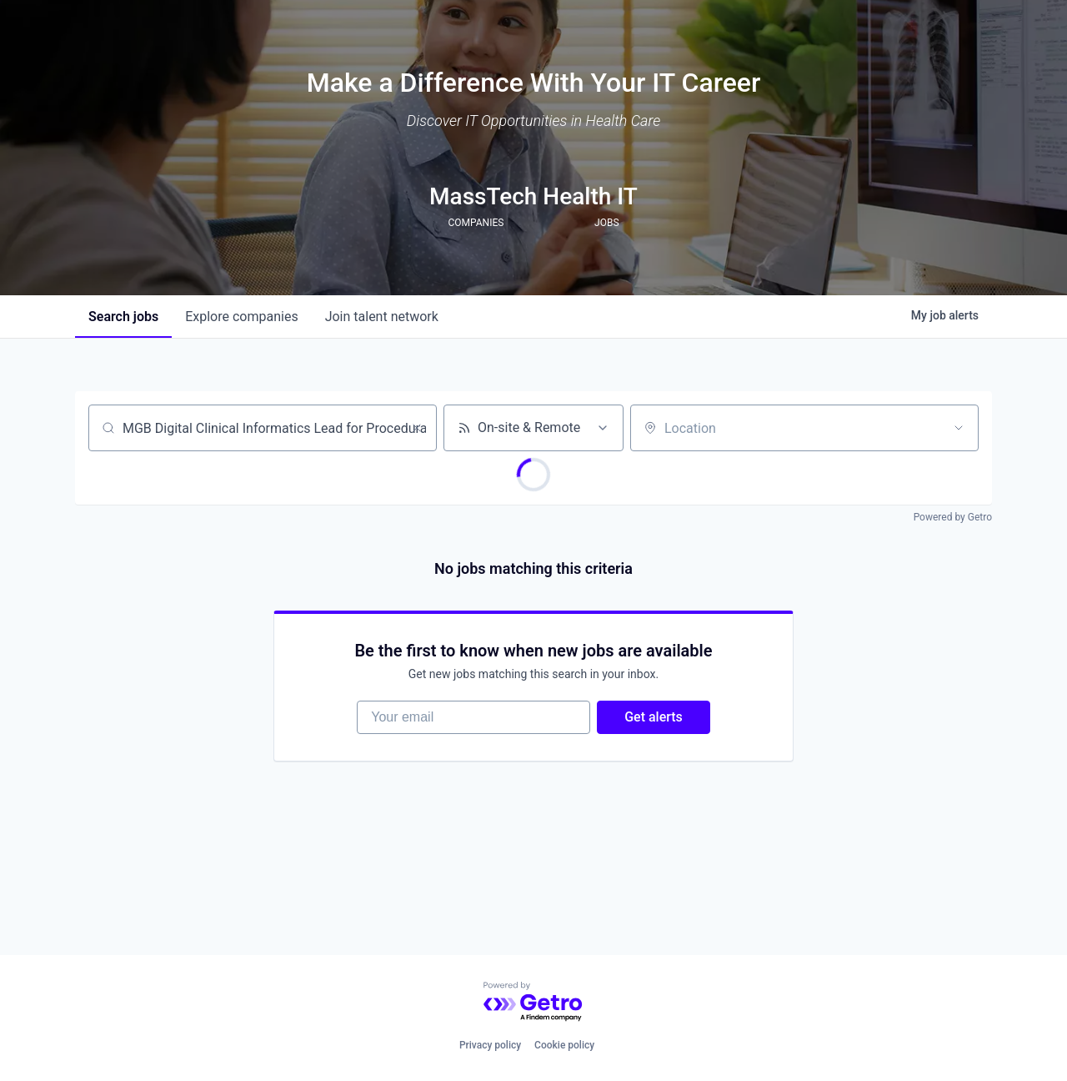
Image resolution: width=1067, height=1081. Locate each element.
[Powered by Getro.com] (533, 1002)
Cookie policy (564, 1045)
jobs (123, 316)
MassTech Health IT (533, 196)
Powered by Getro (953, 517)
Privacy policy (490, 1045)
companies (241, 316)
